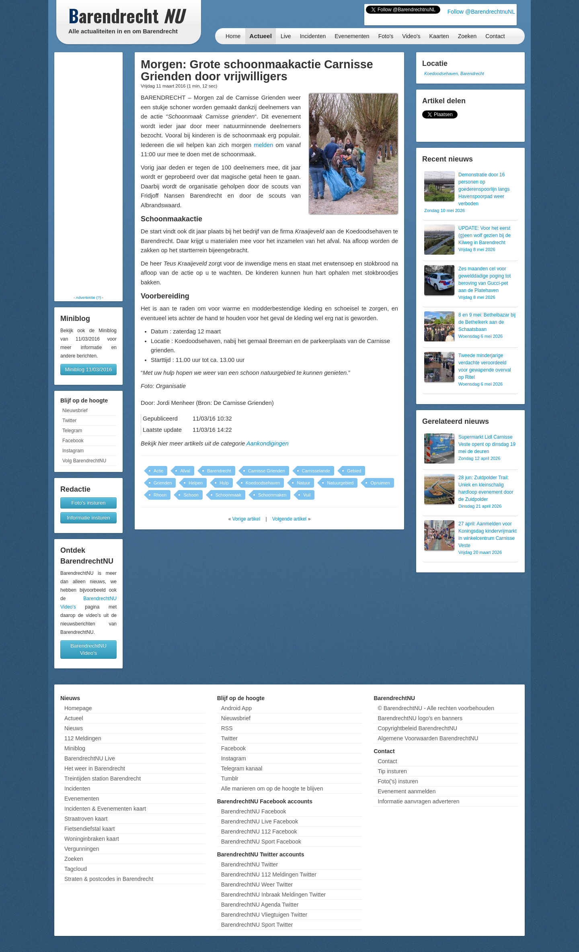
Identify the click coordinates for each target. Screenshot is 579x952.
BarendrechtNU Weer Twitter (257, 884)
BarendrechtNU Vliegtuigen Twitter (264, 914)
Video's (411, 36)
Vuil (306, 494)
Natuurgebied (340, 482)
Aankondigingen (267, 443)
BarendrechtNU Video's (88, 649)
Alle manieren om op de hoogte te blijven (272, 788)
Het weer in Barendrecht (94, 768)
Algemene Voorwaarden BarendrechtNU (428, 738)
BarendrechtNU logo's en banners (420, 718)
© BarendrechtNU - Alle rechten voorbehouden (436, 708)
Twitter (69, 420)
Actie (158, 470)
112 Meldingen (82, 738)
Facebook (73, 440)
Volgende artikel (289, 519)
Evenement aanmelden (406, 791)
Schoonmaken (272, 494)
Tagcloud (75, 869)
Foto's (386, 36)
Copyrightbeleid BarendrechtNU (417, 728)
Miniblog (74, 748)
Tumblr (229, 778)
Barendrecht (219, 470)
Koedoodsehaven (263, 482)
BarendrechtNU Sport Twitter (257, 924)
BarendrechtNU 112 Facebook (259, 831)
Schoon (190, 494)
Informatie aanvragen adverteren (418, 801)
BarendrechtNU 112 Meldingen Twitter (268, 874)
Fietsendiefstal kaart (89, 828)
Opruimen (380, 482)
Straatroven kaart (85, 818)
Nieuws (73, 728)
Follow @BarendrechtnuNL (481, 11)
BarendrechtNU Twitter (249, 864)
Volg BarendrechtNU (84, 461)
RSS (227, 728)
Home (233, 36)
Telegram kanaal (242, 768)
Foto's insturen (89, 503)
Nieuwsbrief (75, 410)
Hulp (224, 482)
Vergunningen (81, 849)
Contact (495, 36)
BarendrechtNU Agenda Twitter (260, 904)
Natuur (303, 482)
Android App (236, 708)
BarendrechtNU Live (89, 758)
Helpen (196, 482)
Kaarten (439, 36)
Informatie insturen (88, 518)
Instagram (73, 451)
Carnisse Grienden (266, 470)
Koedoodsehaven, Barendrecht (454, 73)
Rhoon (160, 494)
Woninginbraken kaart (91, 839)
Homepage (78, 708)
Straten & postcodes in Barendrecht (108, 879)
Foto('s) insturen (398, 781)
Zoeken (467, 36)
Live (286, 36)
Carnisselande (316, 470)
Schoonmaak (228, 494)
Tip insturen (392, 771)
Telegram (72, 430)
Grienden (163, 482)
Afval (185, 470)
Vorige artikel (246, 519)
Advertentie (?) (88, 297)
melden (263, 145)
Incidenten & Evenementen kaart (105, 808)
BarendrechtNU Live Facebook (259, 821)
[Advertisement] (88, 173)
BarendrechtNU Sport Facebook (261, 841)
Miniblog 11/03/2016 (88, 369)
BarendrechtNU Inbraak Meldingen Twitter (273, 894)
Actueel (260, 36)
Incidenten (313, 36)
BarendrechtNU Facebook (253, 811)
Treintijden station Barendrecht (102, 778)
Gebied (354, 470)
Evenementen (352, 36)
